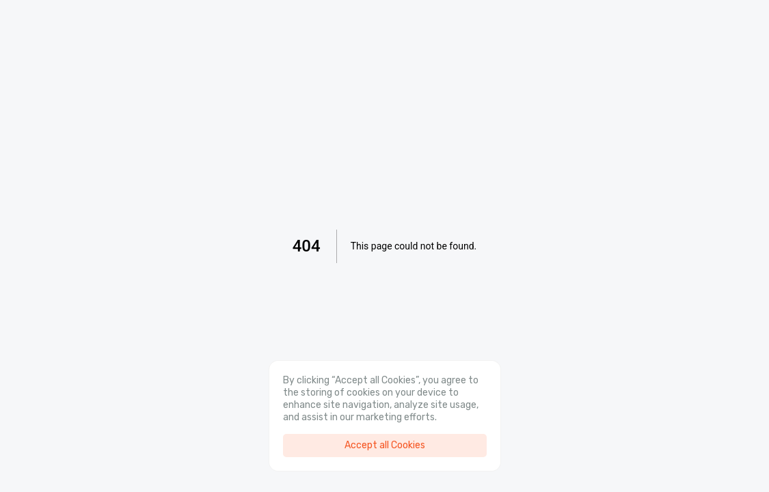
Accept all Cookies (385, 445)
